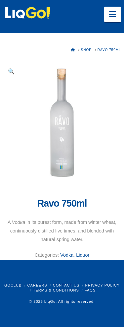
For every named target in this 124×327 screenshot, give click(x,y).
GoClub (12, 285)
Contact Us (66, 285)
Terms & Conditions (56, 290)
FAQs (90, 290)
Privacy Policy (102, 285)
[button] (112, 14)
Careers (37, 285)
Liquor (82, 255)
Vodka (66, 255)
